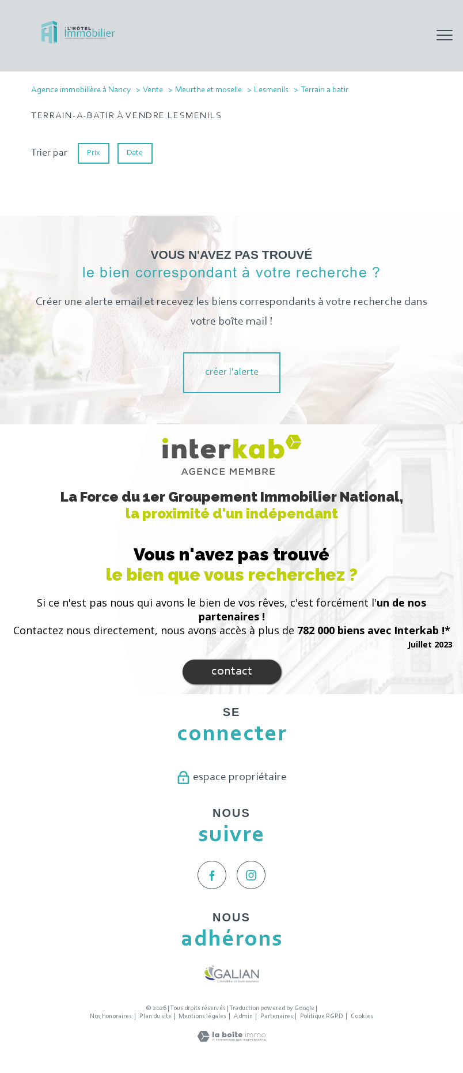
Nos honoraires (111, 1016)
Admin (243, 1016)
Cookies (362, 1016)
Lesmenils (271, 90)
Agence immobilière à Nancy (81, 90)
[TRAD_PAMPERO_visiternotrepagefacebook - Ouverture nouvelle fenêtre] (212, 875)
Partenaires (276, 1016)
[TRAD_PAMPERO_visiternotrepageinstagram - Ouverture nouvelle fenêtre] (251, 875)
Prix (93, 153)
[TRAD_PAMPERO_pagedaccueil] (78, 41)
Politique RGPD (321, 1016)
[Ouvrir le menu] (444, 35)
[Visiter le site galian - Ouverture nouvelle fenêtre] (231, 973)
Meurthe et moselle (208, 90)
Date (135, 153)
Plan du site (155, 1016)
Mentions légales (202, 1016)
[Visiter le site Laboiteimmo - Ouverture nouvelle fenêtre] (231, 1039)
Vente (153, 90)
